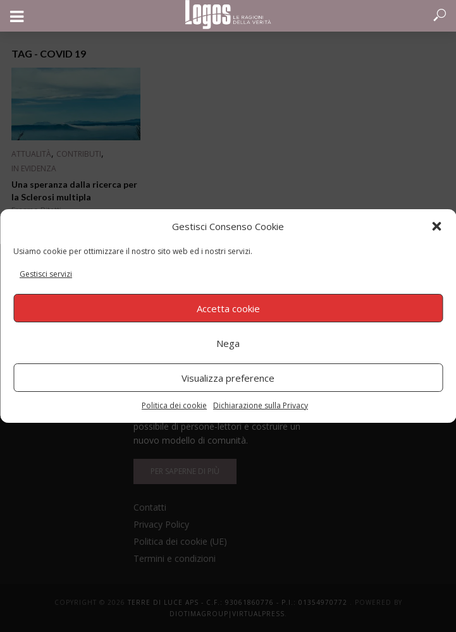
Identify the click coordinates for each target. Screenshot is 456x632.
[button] (436, 226)
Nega (228, 343)
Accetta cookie (228, 308)
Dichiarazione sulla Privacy (260, 405)
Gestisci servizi (46, 274)
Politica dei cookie (174, 405)
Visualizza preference (228, 378)
